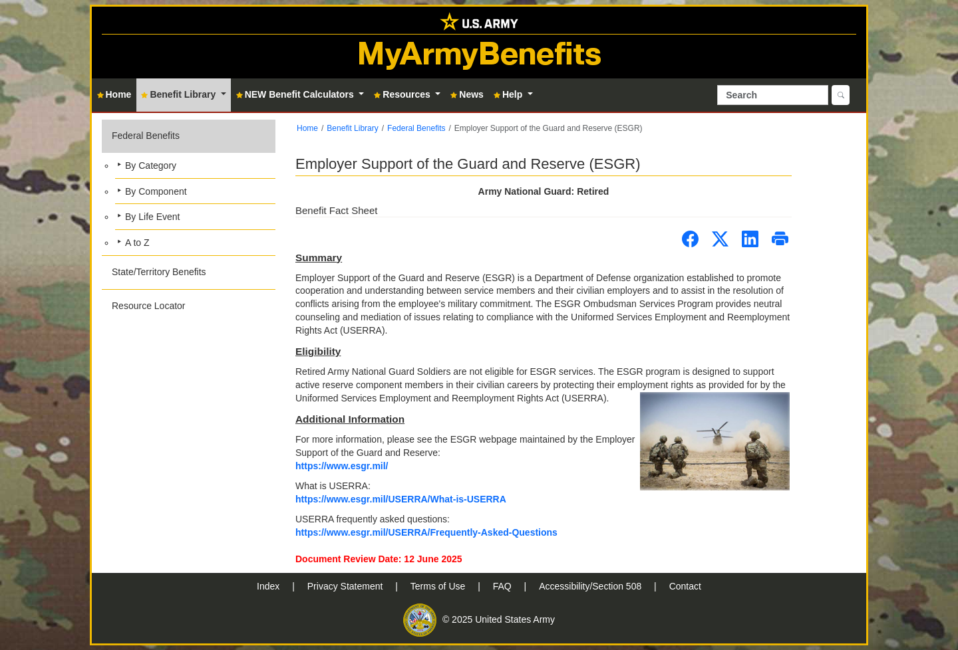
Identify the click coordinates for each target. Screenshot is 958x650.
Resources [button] (403, 94)
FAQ (503, 586)
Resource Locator (149, 305)
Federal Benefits (146, 135)
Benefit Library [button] (179, 94)
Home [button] (114, 94)
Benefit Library (352, 128)
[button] (188, 187)
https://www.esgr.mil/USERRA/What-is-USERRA (400, 499)
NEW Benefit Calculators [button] (296, 94)
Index (269, 586)
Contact (685, 586)
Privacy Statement (346, 586)
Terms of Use (439, 586)
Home (307, 128)
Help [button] (509, 94)
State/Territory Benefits (159, 272)
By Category (150, 165)
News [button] (467, 94)
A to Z (137, 242)
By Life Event (152, 216)
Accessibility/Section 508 (591, 586)
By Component (156, 191)
